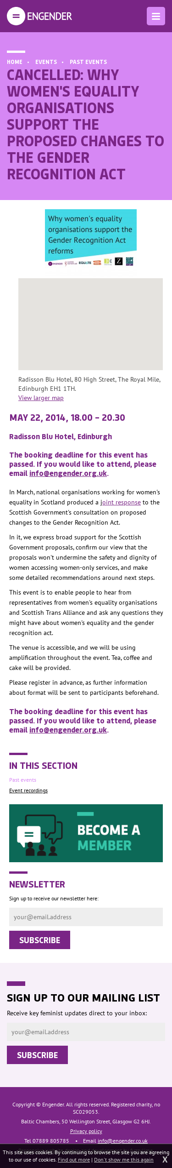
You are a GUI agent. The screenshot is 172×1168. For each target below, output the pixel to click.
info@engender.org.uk (68, 473)
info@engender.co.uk (123, 1140)
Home (14, 61)
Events (46, 61)
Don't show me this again (124, 1159)
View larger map (41, 398)
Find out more (74, 1159)
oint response (121, 502)
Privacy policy (86, 1131)
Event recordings (28, 790)
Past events (88, 61)
